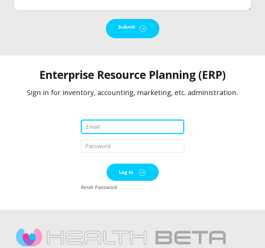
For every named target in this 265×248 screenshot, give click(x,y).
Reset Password (99, 187)
